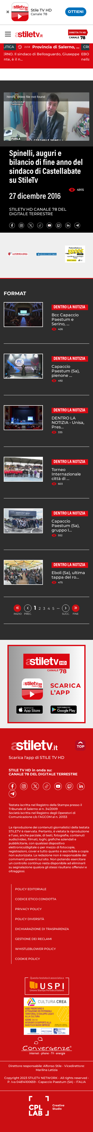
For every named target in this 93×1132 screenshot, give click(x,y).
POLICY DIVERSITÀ (29, 919)
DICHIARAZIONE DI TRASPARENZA (42, 929)
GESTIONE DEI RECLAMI (33, 939)
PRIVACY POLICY (28, 909)
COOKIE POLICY (27, 959)
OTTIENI (76, 11)
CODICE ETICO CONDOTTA (35, 899)
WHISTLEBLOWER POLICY (35, 949)
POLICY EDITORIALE (30, 889)
